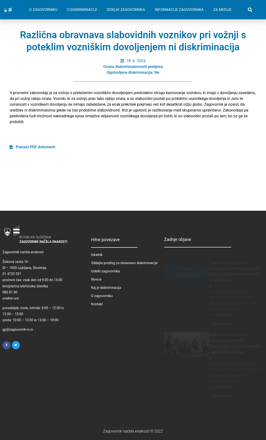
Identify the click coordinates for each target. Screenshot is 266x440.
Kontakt (97, 304)
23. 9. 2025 (221, 353)
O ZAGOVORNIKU (43, 9)
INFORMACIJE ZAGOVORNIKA (179, 9)
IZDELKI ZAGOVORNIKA (125, 9)
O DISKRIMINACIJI (82, 9)
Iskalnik (96, 255)
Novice (96, 279)
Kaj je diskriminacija (106, 288)
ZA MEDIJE (222, 9)
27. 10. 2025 (222, 281)
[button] (250, 10)
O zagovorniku (102, 296)
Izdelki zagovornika (105, 271)
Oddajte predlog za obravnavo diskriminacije (124, 263)
